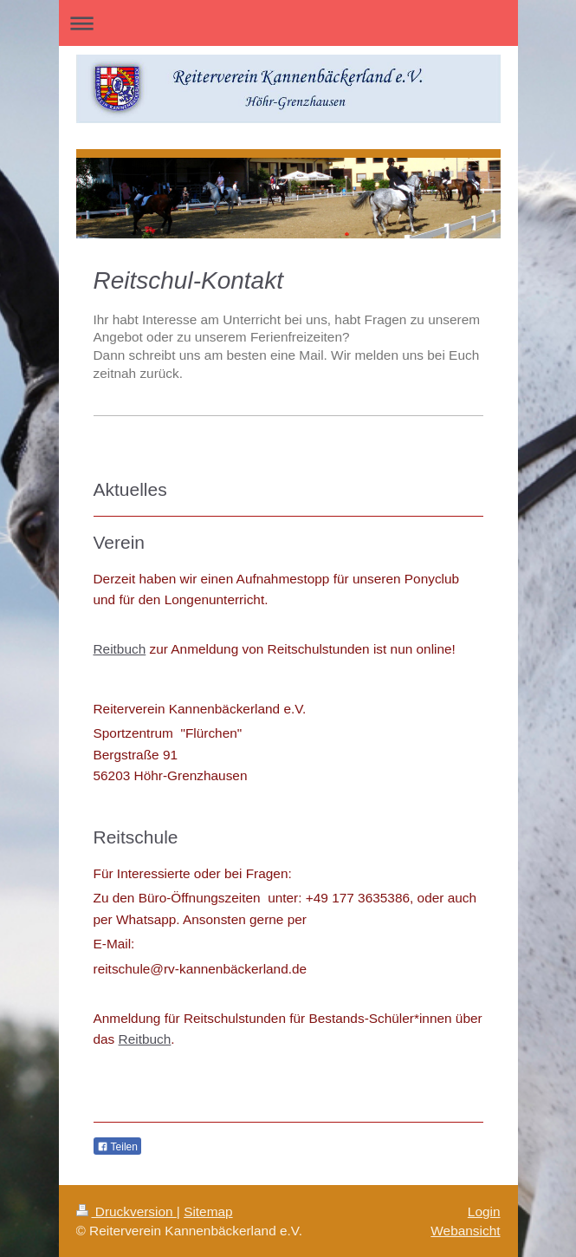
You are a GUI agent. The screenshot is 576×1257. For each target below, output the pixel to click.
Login (484, 1211)
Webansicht (465, 1230)
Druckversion (126, 1211)
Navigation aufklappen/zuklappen (288, 23)
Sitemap (208, 1211)
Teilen (117, 1147)
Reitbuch (120, 649)
